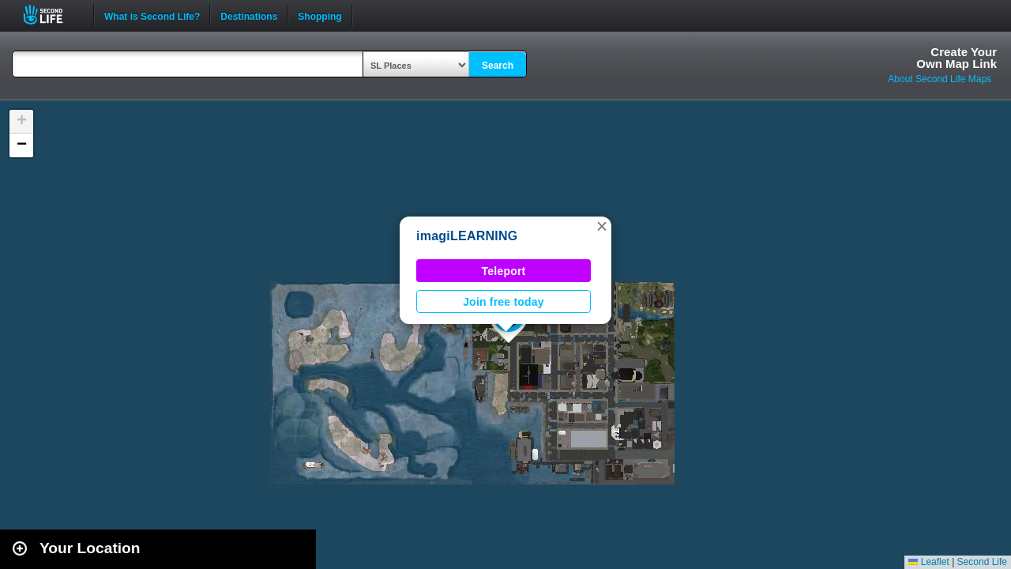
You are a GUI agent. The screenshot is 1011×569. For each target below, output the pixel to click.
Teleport (504, 271)
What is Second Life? (152, 15)
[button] (601, 226)
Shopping (319, 15)
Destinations (248, 15)
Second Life (51, 14)
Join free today (503, 302)
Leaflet (928, 561)
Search (497, 65)
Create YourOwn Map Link (956, 57)
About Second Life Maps (939, 79)
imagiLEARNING (466, 236)
